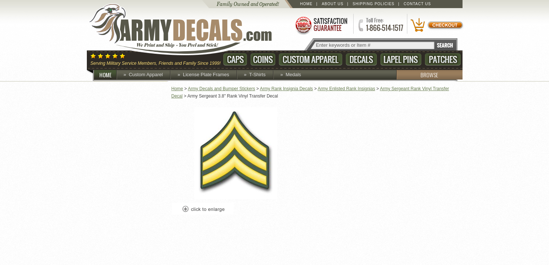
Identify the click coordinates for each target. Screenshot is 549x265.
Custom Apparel (310, 59)
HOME (108, 75)
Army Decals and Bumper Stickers (221, 88)
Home (306, 4)
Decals (361, 59)
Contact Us (417, 4)
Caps (235, 59)
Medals (293, 74)
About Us (332, 4)
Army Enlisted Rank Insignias (346, 88)
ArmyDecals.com (187, 29)
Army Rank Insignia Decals (286, 88)
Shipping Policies (373, 4)
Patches (443, 59)
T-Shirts (257, 74)
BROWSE (417, 75)
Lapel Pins (400, 59)
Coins (263, 59)
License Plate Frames (206, 74)
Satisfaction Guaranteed (320, 25)
